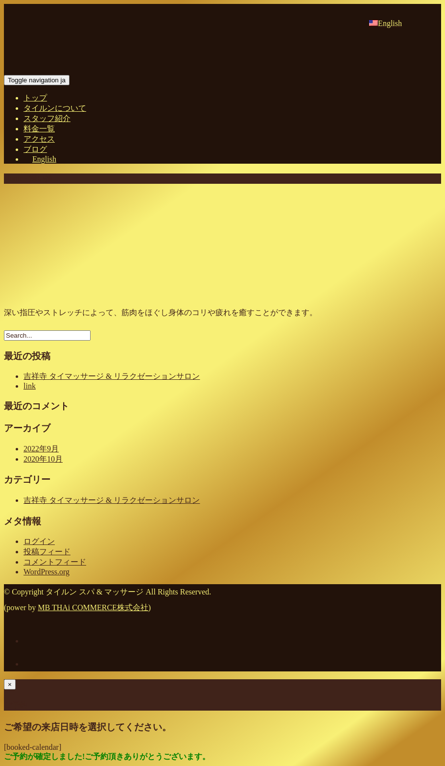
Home (13, 178)
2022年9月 (41, 449)
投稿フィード (46, 551)
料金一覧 (39, 128)
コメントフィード (54, 562)
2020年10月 (43, 459)
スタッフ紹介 (46, 118)
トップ (35, 98)
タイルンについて (54, 108)
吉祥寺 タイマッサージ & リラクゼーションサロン (111, 376)
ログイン (39, 541)
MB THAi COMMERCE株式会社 (93, 607)
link (29, 386)
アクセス (39, 139)
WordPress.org (46, 572)
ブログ (35, 149)
